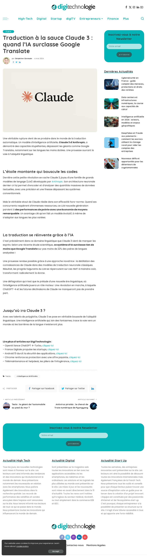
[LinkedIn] (138, 7)
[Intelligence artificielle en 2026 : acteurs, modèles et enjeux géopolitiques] (111, 121)
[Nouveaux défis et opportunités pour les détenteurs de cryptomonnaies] (111, 163)
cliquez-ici (48, 345)
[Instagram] (134, 7)
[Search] (142, 18)
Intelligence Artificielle (27, 376)
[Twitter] (130, 7)
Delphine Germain (23, 58)
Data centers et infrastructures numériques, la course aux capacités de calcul (132, 103)
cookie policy (11, 545)
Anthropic (57, 181)
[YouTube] (141, 7)
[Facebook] (126, 7)
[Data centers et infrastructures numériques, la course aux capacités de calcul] (111, 103)
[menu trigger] (7, 18)
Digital (8, 31)
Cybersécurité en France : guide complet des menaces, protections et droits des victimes (132, 84)
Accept (34, 551)
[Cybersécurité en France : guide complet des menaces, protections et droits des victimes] (111, 84)
